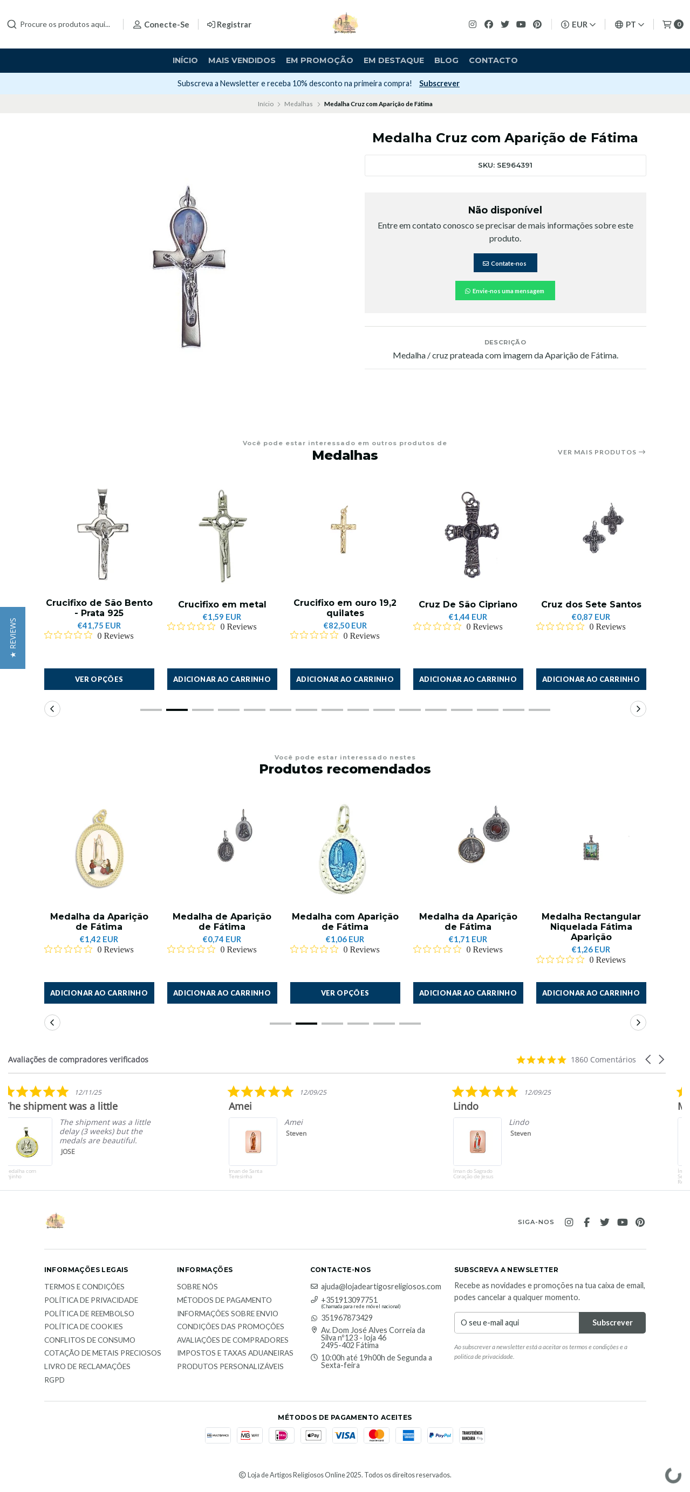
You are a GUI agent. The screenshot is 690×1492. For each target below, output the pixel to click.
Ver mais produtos (602, 452)
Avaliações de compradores (233, 1340)
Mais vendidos (242, 60)
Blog (446, 60)
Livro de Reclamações (87, 1367)
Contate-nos (504, 263)
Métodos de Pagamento (224, 1300)
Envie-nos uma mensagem (504, 290)
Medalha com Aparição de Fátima (345, 921)
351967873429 (341, 1318)
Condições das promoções (230, 1327)
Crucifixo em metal (222, 604)
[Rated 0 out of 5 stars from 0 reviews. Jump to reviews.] (89, 635)
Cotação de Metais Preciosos (102, 1353)
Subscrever (466, 83)
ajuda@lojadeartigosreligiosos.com (375, 1286)
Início (185, 60)
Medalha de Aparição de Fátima (222, 921)
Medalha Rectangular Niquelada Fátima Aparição (591, 926)
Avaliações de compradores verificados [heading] (78, 1059)
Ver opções (99, 679)
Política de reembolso (89, 1314)
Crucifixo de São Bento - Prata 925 (99, 608)
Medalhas (298, 103)
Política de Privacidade (91, 1300)
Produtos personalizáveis (230, 1367)
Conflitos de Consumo (89, 1340)
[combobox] (60, 24)
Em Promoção (319, 60)
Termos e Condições (84, 1287)
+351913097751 (344, 1300)
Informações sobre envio (227, 1314)
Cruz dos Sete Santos (591, 604)
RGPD (54, 1380)
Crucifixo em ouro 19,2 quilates (345, 608)
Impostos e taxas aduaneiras (235, 1353)
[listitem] (193, 1137)
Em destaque (394, 60)
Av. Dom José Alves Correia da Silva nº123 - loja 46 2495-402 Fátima (367, 1338)
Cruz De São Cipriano (468, 604)
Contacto (493, 60)
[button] (222, 679)
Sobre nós (197, 1287)
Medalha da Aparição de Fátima (99, 921)
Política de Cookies (83, 1327)
